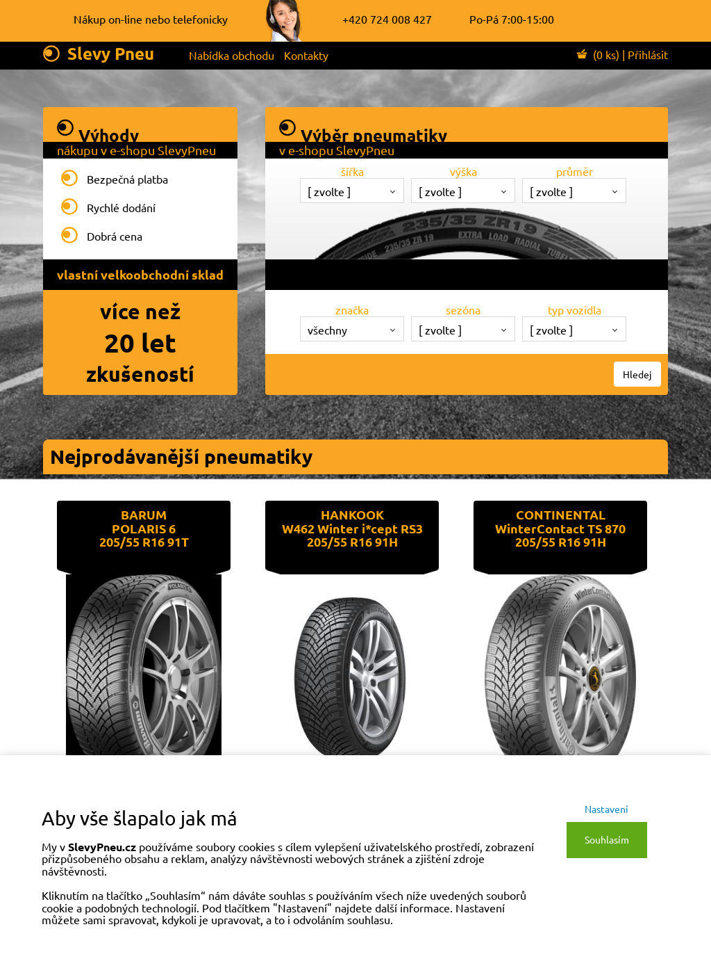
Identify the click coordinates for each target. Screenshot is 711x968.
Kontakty (306, 55)
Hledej (637, 374)
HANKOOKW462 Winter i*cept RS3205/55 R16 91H (352, 528)
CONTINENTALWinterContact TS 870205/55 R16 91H (560, 528)
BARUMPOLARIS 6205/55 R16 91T (144, 528)
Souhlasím (607, 839)
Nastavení (606, 808)
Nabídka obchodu (231, 55)
